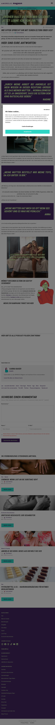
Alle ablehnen (47, 108)
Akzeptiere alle (27, 131)
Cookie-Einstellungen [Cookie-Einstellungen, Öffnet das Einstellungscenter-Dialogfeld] (27, 126)
